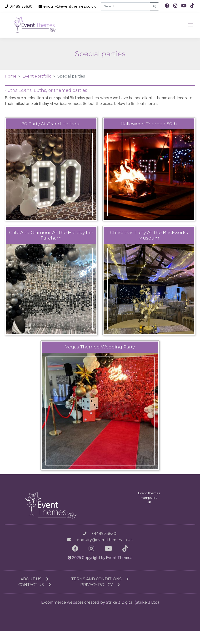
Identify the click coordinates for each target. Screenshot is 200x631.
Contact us (34, 584)
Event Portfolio (36, 76)
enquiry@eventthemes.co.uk (67, 6)
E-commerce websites (62, 602)
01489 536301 (19, 6)
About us (34, 579)
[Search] (125, 6)
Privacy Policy (100, 584)
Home (10, 76)
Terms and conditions (100, 579)
